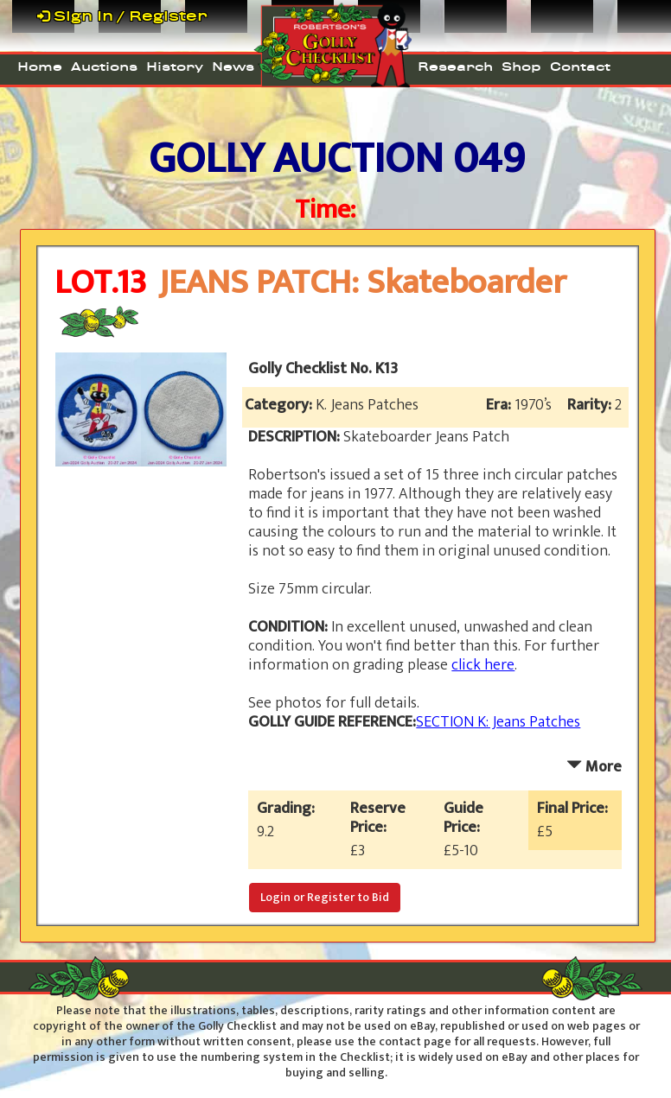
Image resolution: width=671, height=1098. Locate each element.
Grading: (289, 808)
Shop (521, 66)
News (233, 66)
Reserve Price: (378, 818)
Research (455, 66)
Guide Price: (465, 818)
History (174, 66)
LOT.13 (100, 282)
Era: (500, 405)
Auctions (104, 66)
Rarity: (591, 405)
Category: (280, 405)
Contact (580, 66)
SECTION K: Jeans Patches (498, 722)
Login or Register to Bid (324, 897)
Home (39, 66)
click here (482, 665)
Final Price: (576, 808)
